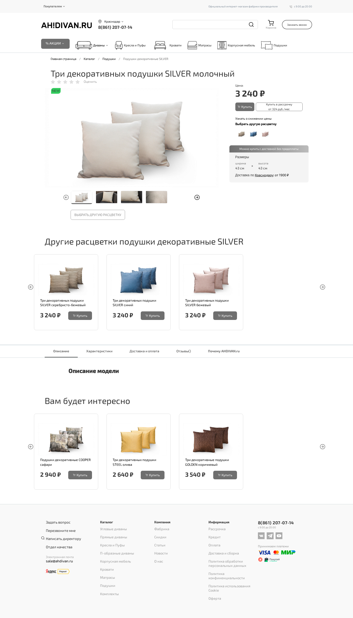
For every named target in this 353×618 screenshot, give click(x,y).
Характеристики (99, 351)
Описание (61, 351)
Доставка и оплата (144, 351)
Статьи (159, 542)
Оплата (213, 542)
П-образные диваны (115, 548)
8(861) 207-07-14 (115, 27)
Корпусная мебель (236, 46)
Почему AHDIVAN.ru (224, 351)
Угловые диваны (112, 529)
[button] (197, 198)
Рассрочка (215, 529)
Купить (246, 107)
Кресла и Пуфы (130, 46)
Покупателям (53, 6)
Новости (160, 548)
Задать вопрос (56, 522)
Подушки (274, 46)
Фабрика (161, 529)
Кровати (167, 46)
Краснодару (264, 175)
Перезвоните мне (59, 528)
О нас (158, 554)
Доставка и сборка (221, 548)
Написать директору (61, 535)
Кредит (213, 535)
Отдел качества (57, 541)
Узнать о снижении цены (253, 118)
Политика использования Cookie (231, 570)
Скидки (159, 535)
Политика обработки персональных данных (225, 556)
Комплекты (108, 579)
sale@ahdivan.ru (57, 554)
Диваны (99, 46)
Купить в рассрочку (278, 107)
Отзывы (183, 351)
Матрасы (200, 46)
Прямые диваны (112, 535)
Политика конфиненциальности (231, 564)
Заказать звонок (297, 24)
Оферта (213, 576)
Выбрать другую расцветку (97, 215)
